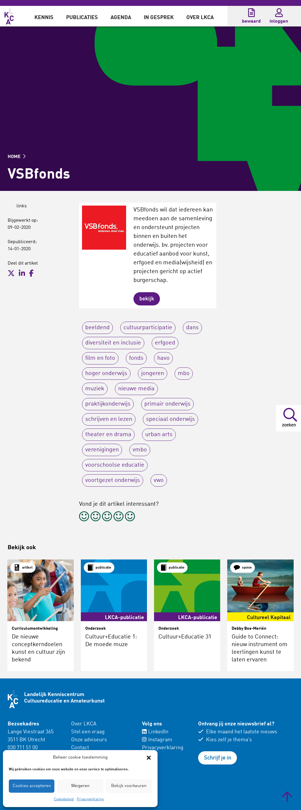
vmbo (140, 450)
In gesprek (159, 17)
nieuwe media (136, 389)
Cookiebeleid (64, 799)
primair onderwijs (167, 404)
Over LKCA (200, 17)
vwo (159, 480)
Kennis (43, 17)
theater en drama (108, 435)
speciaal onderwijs (170, 419)
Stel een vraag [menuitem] (88, 732)
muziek (94, 389)
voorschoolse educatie (114, 465)
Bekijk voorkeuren (128, 786)
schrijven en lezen (108, 419)
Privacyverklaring (90, 799)
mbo (184, 374)
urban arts (159, 435)
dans (192, 328)
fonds (136, 358)
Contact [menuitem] (80, 747)
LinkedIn (155, 732)
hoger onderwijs (106, 374)
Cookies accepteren (32, 786)
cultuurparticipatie (147, 328)
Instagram (157, 739)
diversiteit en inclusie (113, 343)
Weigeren (80, 786)
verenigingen (102, 450)
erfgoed (165, 343)
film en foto (100, 358)
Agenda (121, 17)
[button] (149, 758)
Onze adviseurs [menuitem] (89, 739)
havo (163, 358)
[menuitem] (43, 16)
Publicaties (82, 17)
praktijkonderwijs (108, 404)
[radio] (84, 517)
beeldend (97, 328)
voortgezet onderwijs (112, 480)
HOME (17, 156)
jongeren (152, 374)
